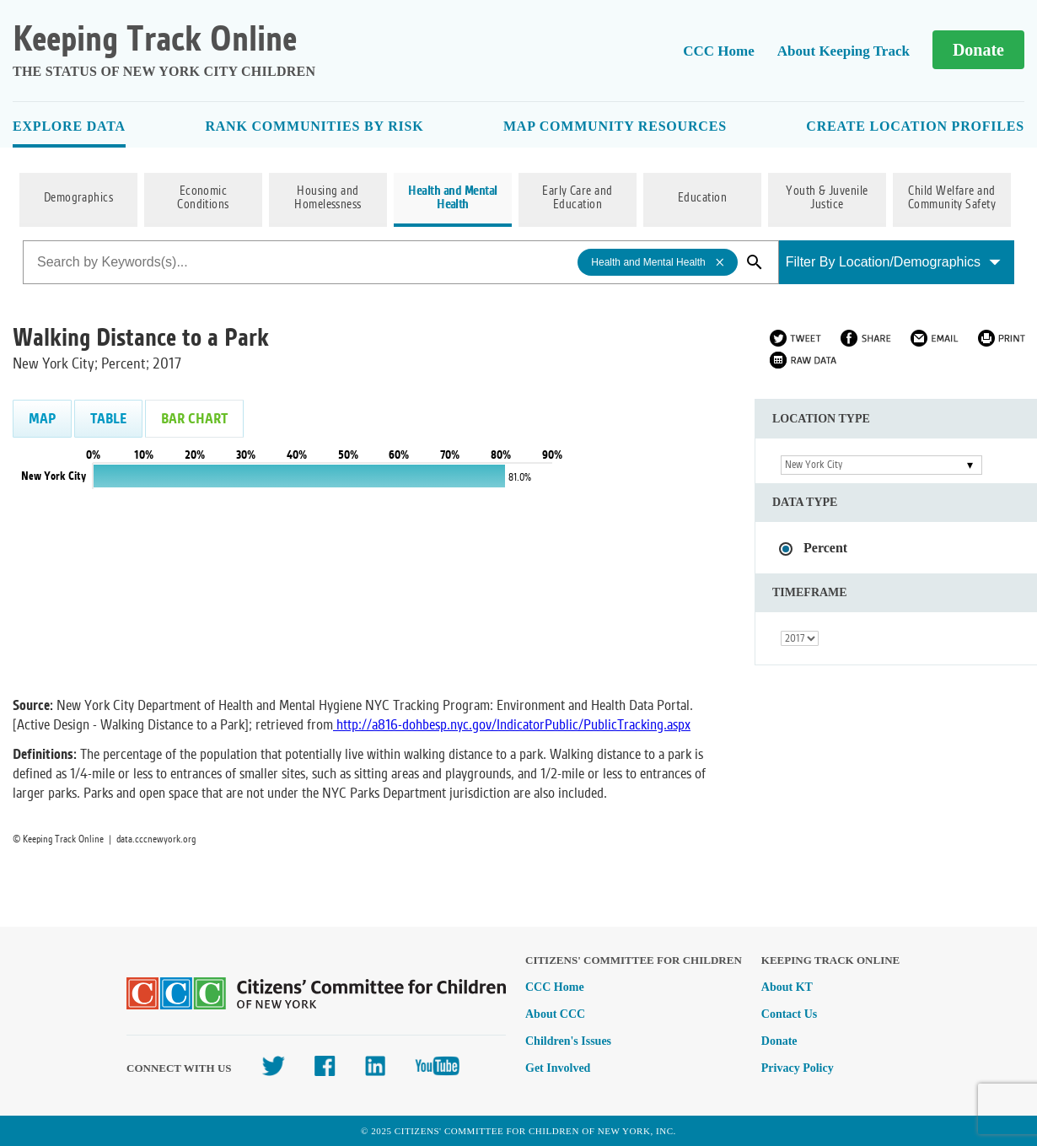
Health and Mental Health (452, 198)
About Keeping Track (843, 51)
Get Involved (557, 1068)
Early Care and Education (577, 198)
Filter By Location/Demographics (893, 262)
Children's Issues (568, 1041)
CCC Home (719, 51)
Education (702, 198)
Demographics (79, 198)
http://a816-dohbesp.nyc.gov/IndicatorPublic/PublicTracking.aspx (513, 725)
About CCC (555, 1014)
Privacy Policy (797, 1068)
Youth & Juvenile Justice (827, 198)
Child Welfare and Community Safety (952, 198)
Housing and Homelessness (328, 198)
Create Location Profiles (915, 126)
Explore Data (69, 126)
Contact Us (789, 1014)
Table (108, 419)
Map (42, 419)
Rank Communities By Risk (314, 126)
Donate (978, 49)
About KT (787, 987)
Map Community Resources (615, 126)
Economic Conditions (203, 198)
